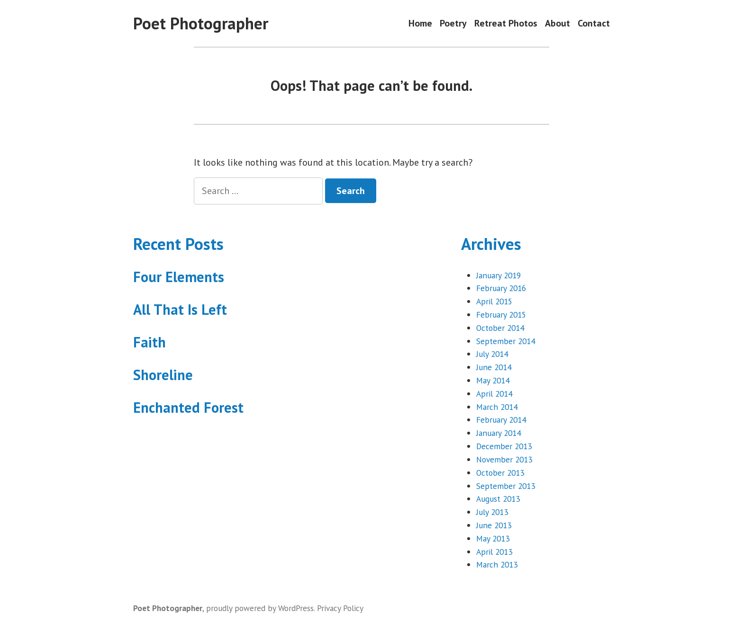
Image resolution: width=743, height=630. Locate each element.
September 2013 (505, 485)
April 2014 (494, 393)
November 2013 (504, 459)
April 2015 (494, 301)
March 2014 (496, 406)
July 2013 (492, 511)
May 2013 (492, 538)
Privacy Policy (340, 608)
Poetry (453, 23)
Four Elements (178, 276)
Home (420, 23)
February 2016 (501, 288)
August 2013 (498, 498)
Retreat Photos (505, 23)
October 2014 (500, 327)
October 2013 (500, 472)
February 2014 (501, 419)
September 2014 (505, 341)
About (557, 23)
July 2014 (492, 353)
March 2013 (496, 564)
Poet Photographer (200, 23)
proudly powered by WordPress (260, 608)
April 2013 (494, 551)
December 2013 (504, 446)
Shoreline (163, 374)
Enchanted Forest (188, 407)
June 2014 (493, 367)
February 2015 (501, 314)
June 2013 (493, 525)
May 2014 (492, 380)
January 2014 (498, 432)
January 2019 (498, 275)
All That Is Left (180, 309)
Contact (594, 23)
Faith (149, 342)
